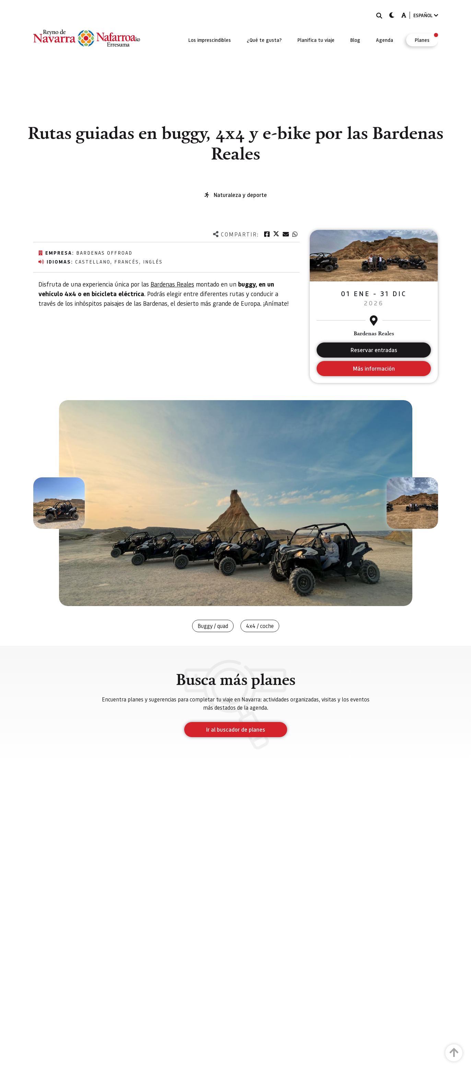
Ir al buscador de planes (235, 729)
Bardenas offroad (104, 252)
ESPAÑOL (425, 15)
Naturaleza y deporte (240, 194)
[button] (59, 503)
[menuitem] (210, 40)
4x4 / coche (260, 625)
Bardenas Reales (172, 284)
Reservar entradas (374, 349)
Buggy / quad (213, 625)
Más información (374, 368)
